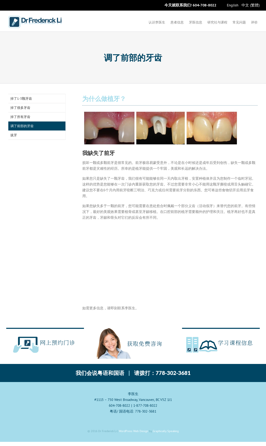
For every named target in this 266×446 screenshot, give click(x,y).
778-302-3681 (173, 373)
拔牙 (13, 135)
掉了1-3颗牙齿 (21, 98)
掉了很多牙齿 (20, 108)
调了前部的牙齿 (22, 126)
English (232, 5)
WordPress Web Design (133, 431)
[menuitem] (159, 22)
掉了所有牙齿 (20, 117)
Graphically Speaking (166, 431)
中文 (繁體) (250, 5)
